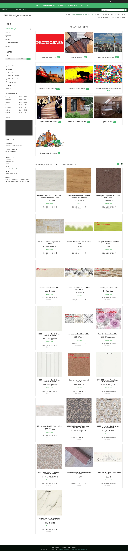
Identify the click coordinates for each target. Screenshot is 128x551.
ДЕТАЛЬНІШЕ (85, 5)
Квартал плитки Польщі (47, 89)
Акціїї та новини (104, 17)
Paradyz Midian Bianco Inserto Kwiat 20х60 (108, 472)
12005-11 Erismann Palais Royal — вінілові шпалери (79, 426)
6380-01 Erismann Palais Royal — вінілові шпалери (49, 334)
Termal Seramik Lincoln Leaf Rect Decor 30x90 (79, 288)
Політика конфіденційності (80, 549)
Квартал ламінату (77, 57)
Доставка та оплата (118, 14)
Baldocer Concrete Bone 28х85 (49, 288)
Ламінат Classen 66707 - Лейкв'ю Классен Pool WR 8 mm (79, 196)
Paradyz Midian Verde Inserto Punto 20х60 (79, 242)
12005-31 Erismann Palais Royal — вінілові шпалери (50, 472)
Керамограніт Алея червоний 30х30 (79, 380)
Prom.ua (73, 547)
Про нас (97, 14)
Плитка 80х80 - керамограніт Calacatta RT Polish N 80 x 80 (49, 519)
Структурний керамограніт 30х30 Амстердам (108, 196)
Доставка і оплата (12, 43)
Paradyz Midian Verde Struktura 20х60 (108, 242)
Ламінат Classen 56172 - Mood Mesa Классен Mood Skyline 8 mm (49, 196)
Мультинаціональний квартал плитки (108, 89)
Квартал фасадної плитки (77, 122)
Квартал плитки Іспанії (77, 89)
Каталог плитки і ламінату (81, 14)
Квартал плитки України (106, 57)
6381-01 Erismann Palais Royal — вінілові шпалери (108, 380)
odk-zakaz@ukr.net (11, 169)
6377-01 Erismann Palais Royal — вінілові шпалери (49, 380)
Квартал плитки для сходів (48, 122)
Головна (67, 14)
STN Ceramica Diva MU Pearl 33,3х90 (49, 426)
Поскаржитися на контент (64, 549)
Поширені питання (118, 17)
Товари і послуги (11, 29)
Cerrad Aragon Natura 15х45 (108, 288)
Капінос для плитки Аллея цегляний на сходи (79, 472)
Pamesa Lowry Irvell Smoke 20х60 (79, 334)
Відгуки (8, 39)
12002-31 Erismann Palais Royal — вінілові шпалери (108, 426)
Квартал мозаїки (106, 122)
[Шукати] (124, 10)
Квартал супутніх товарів (48, 153)
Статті (8, 32)
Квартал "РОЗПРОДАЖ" (48, 57)
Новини (8, 46)
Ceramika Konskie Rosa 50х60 (108, 334)
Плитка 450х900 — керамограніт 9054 (49, 242)
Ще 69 (9, 88)
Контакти (105, 14)
